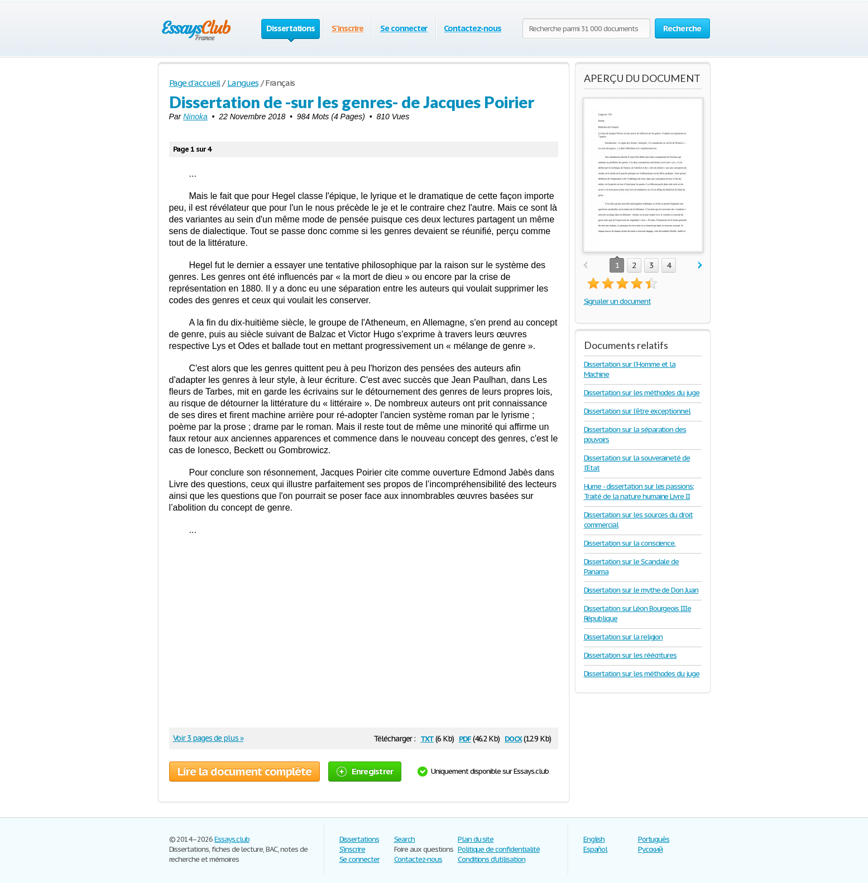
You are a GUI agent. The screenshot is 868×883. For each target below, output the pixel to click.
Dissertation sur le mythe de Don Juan (641, 590)
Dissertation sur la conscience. (630, 543)
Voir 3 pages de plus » (208, 738)
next (700, 265)
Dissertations (359, 839)
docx (513, 737)
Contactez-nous (472, 28)
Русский (650, 849)
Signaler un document (617, 301)
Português (654, 839)
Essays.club (232, 839)
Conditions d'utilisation (491, 859)
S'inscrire (347, 28)
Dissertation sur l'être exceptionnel (637, 411)
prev (585, 265)
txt (427, 737)
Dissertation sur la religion (623, 637)
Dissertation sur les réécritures (630, 655)
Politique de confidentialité (499, 849)
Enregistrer (365, 771)
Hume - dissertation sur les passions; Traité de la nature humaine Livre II (639, 491)
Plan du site (476, 839)
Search (404, 839)
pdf (465, 737)
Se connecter (404, 28)
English (594, 839)
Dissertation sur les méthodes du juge (642, 392)
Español (595, 849)
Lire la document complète (244, 771)
